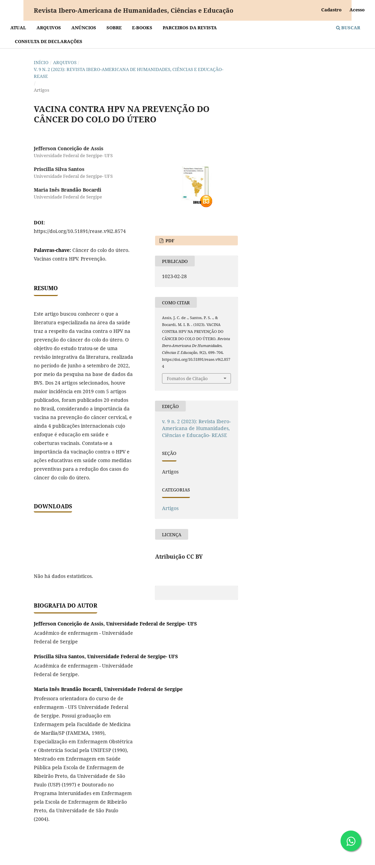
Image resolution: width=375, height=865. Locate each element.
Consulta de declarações (48, 41)
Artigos (170, 508)
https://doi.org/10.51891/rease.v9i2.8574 (80, 231)
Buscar (348, 27)
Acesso (357, 10)
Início (41, 62)
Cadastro (331, 10)
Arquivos (49, 27)
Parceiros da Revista (190, 27)
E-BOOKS (142, 27)
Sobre (114, 27)
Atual (18, 27)
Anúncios (83, 27)
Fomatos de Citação (187, 378)
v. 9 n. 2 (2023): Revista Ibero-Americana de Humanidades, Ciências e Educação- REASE (128, 72)
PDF (169, 240)
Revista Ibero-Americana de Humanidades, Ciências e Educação (133, 10)
